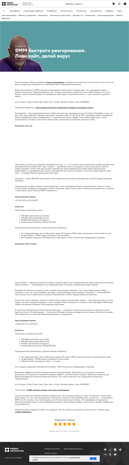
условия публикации (23, 412)
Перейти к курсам (74, 4)
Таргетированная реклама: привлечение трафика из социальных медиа (64, 108)
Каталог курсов (51, 453)
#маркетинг (34, 64)
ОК (93, 458)
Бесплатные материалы (73, 449)
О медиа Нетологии (52, 449)
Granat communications (55, 82)
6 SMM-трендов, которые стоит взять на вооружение (48, 390)
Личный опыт (21, 64)
